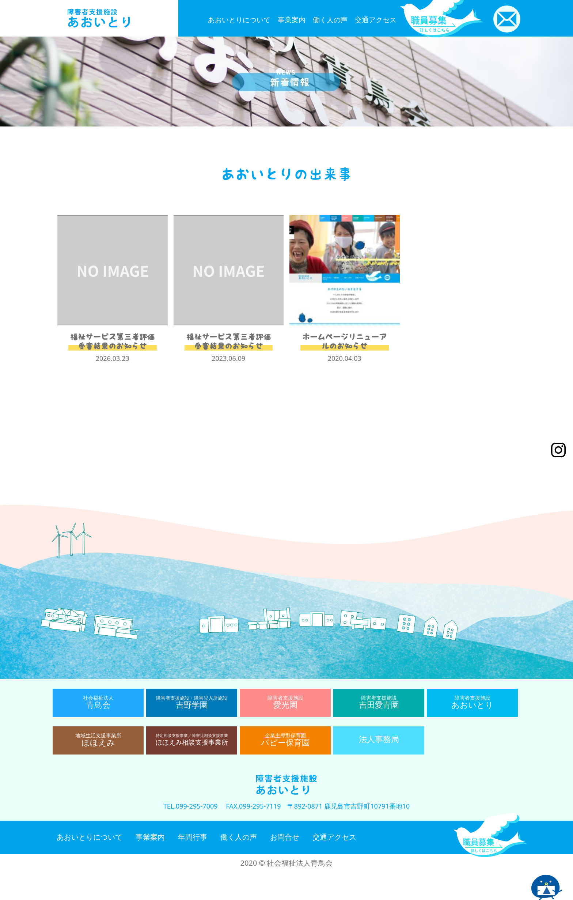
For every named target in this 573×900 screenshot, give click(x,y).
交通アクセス (375, 19)
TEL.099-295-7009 (190, 806)
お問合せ (284, 837)
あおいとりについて (239, 19)
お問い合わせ (506, 19)
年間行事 (192, 837)
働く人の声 (330, 19)
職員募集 (490, 835)
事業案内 (292, 19)
